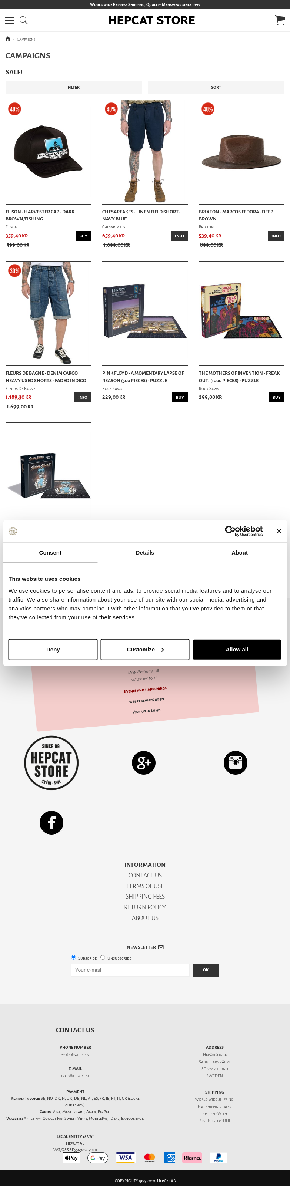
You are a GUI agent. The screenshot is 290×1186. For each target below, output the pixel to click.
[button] (9, 20)
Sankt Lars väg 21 (214, 1062)
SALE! (14, 72)
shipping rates (218, 1106)
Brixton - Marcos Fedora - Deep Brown (236, 215)
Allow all (237, 649)
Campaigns (26, 39)
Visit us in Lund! (147, 711)
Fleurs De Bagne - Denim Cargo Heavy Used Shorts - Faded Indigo (46, 377)
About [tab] (239, 552)
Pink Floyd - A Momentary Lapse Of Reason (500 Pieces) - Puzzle (143, 377)
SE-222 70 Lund (214, 1069)
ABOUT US (145, 918)
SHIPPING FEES (145, 896)
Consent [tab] (50, 552)
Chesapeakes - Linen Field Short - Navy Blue (141, 215)
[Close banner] (278, 531)
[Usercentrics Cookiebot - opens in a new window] (230, 531)
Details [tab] (145, 552)
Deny (53, 649)
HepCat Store (215, 1054)
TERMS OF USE (145, 886)
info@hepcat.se (75, 1076)
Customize (145, 649)
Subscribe (87, 958)
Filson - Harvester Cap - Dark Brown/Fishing (40, 215)
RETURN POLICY (145, 907)
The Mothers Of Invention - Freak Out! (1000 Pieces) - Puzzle (239, 377)
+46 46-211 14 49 (75, 1054)
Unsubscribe (119, 958)
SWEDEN (214, 1076)
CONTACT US (145, 875)
